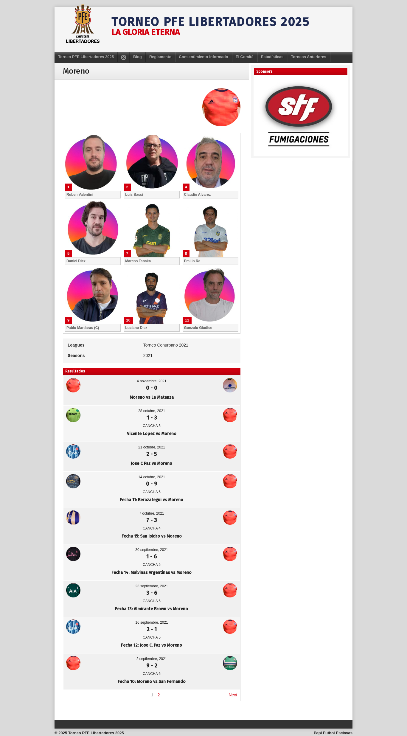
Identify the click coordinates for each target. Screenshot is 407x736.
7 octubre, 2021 (151, 513)
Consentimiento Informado (203, 57)
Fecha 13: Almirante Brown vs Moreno (151, 608)
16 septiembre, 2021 (151, 622)
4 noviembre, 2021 (151, 381)
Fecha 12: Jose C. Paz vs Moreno (151, 645)
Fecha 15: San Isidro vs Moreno (152, 536)
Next (233, 694)
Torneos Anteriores (308, 57)
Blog (137, 57)
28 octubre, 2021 (151, 411)
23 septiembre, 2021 (151, 586)
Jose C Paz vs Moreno (151, 463)
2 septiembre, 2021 (151, 659)
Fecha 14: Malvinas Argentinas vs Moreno (151, 572)
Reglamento (160, 57)
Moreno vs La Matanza (152, 397)
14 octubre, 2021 (151, 477)
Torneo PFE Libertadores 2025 (210, 22)
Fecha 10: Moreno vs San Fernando (152, 681)
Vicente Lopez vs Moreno (151, 433)
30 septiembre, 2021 (151, 550)
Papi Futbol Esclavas (333, 733)
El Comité (245, 57)
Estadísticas (272, 57)
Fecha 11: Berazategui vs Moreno (151, 499)
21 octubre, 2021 (151, 447)
